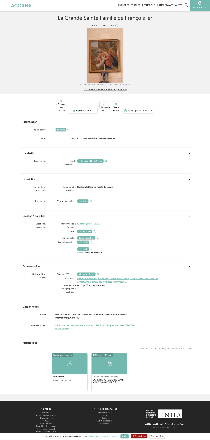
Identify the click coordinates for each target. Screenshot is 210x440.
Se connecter (200, 7)
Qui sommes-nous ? (105, 403)
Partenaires (105, 414)
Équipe (105, 408)
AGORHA (16, 5)
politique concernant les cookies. (103, 436)
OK (124, 436)
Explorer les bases (129, 4)
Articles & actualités (170, 4)
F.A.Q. (46, 411)
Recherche (149, 4)
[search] (186, 5)
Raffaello (103, 25)
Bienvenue (46, 403)
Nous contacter (46, 414)
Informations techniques (46, 406)
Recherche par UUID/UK (46, 422)
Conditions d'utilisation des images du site (105, 89)
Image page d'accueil (46, 419)
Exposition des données (46, 417)
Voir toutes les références (178, 339)
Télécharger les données (167, 101)
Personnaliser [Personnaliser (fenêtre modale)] (157, 436)
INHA (105, 406)
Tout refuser (139, 436)
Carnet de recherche (104, 411)
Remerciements (46, 408)
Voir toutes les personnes (152, 339)
